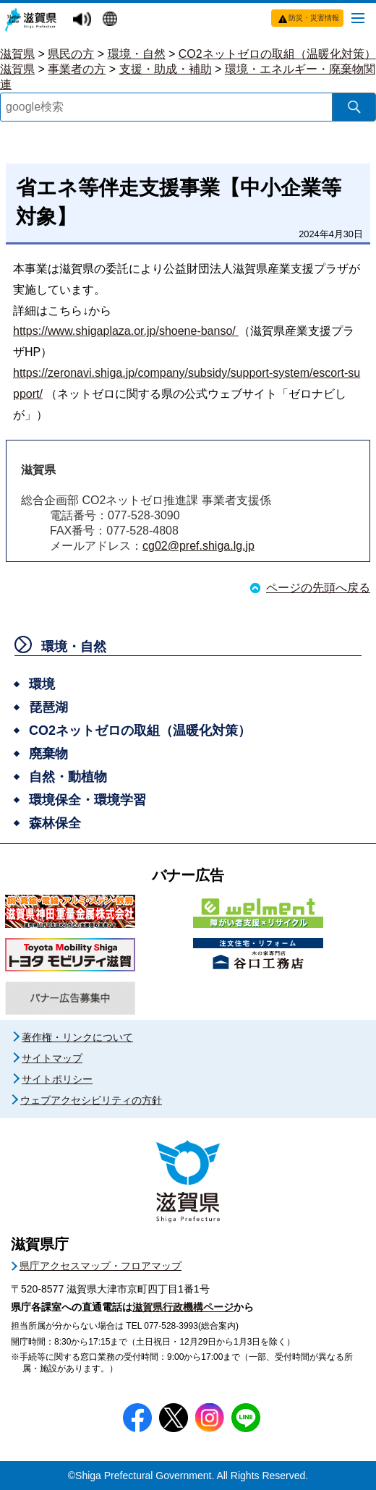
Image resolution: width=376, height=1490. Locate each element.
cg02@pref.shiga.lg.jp (198, 546)
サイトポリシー (57, 1079)
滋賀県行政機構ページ (183, 1307)
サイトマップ (52, 1058)
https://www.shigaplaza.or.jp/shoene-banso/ (126, 331)
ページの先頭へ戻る (318, 588)
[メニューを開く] (358, 17)
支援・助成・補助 (165, 69)
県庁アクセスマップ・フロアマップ (100, 1266)
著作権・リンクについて (77, 1037)
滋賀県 (17, 54)
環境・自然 (137, 54)
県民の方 (71, 54)
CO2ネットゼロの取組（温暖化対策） (277, 54)
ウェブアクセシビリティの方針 (91, 1100)
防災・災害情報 (314, 18)
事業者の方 (77, 69)
